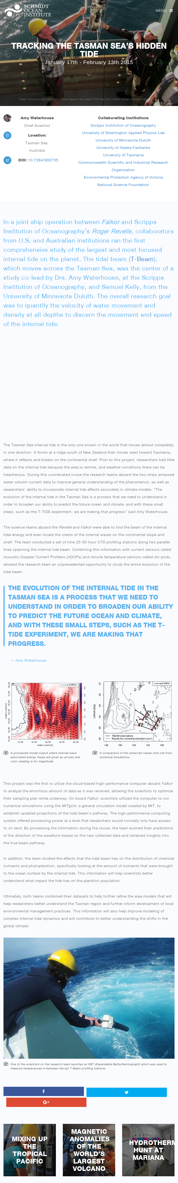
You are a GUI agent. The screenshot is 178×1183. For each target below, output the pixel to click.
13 (118, 1174)
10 (96, 1174)
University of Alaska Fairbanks (123, 147)
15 (132, 1174)
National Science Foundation (123, 184)
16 (139, 1174)
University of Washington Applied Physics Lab (123, 132)
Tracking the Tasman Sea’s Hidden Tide (89, 50)
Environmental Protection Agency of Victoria (123, 177)
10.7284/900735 (43, 160)
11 (103, 1174)
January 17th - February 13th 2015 (89, 62)
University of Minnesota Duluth (123, 140)
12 (110, 1174)
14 (125, 1174)
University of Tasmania (123, 155)
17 (146, 1174)
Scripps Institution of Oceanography (123, 125)
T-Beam (142, 259)
